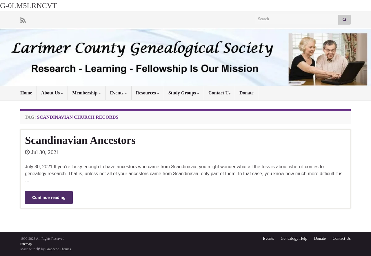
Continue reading (49, 197)
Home (26, 92)
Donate (246, 92)
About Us (52, 92)
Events (118, 92)
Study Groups (183, 92)
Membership (86, 92)
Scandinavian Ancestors (80, 140)
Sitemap (26, 244)
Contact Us (219, 92)
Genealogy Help (294, 238)
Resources (147, 92)
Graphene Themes (58, 249)
